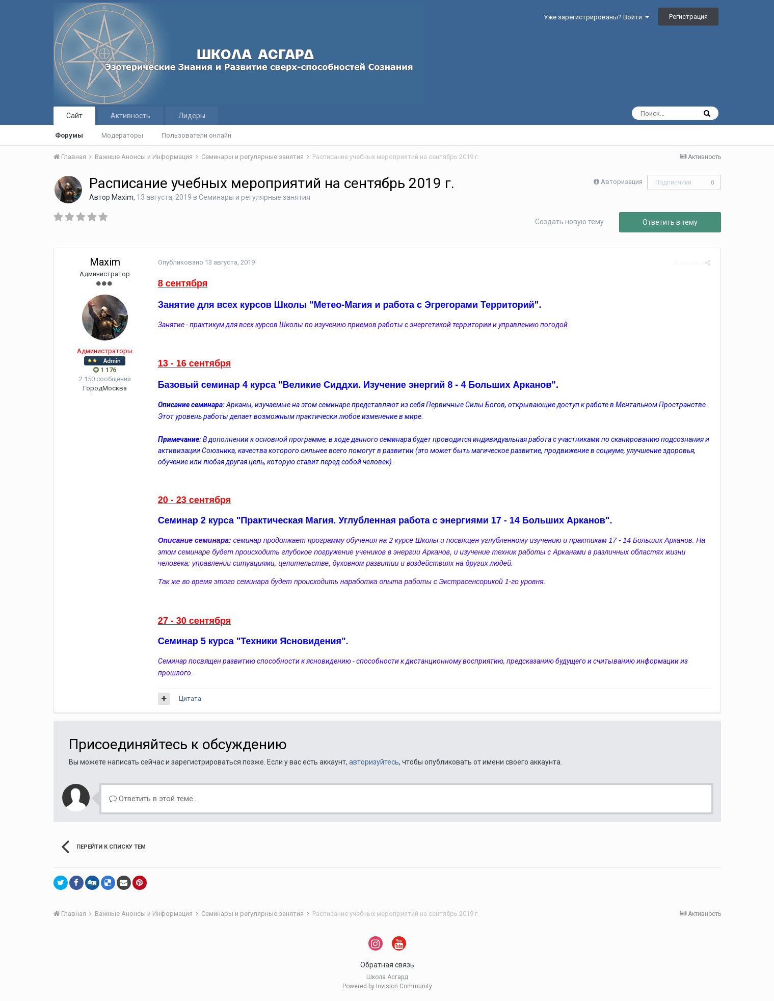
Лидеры (191, 116)
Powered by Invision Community (387, 986)
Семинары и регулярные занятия (254, 197)
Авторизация (622, 182)
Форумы (69, 135)
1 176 (104, 370)
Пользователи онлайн (196, 135)
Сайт (74, 116)
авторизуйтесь (374, 762)
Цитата (188, 698)
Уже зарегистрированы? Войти (596, 17)
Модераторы (122, 135)
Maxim (123, 197)
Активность (130, 116)
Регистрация (688, 16)
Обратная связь (387, 965)
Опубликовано (204, 262)
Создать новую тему (569, 222)
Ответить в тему (670, 222)
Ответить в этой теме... (153, 798)
